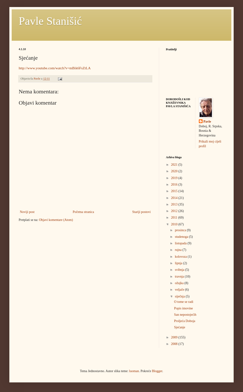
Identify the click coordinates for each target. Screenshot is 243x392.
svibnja (180, 269)
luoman (134, 371)
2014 (175, 198)
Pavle (207, 121)
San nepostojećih (185, 314)
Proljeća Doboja (184, 321)
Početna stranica (83, 212)
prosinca (181, 230)
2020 (175, 171)
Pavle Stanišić (50, 21)
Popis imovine (183, 308)
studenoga (182, 236)
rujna (178, 250)
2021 (175, 164)
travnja (180, 276)
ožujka (179, 283)
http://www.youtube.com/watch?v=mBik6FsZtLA (55, 68)
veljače (180, 289)
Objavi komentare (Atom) (56, 220)
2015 (175, 191)
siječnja (180, 296)
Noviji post (27, 212)
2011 (174, 217)
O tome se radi (183, 302)
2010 (175, 224)
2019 (175, 178)
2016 (175, 184)
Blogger (157, 371)
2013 (175, 204)
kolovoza (181, 256)
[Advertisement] (54, 258)
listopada (181, 243)
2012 (175, 211)
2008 (175, 344)
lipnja (179, 263)
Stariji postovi (141, 212)
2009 (175, 337)
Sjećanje (179, 327)
